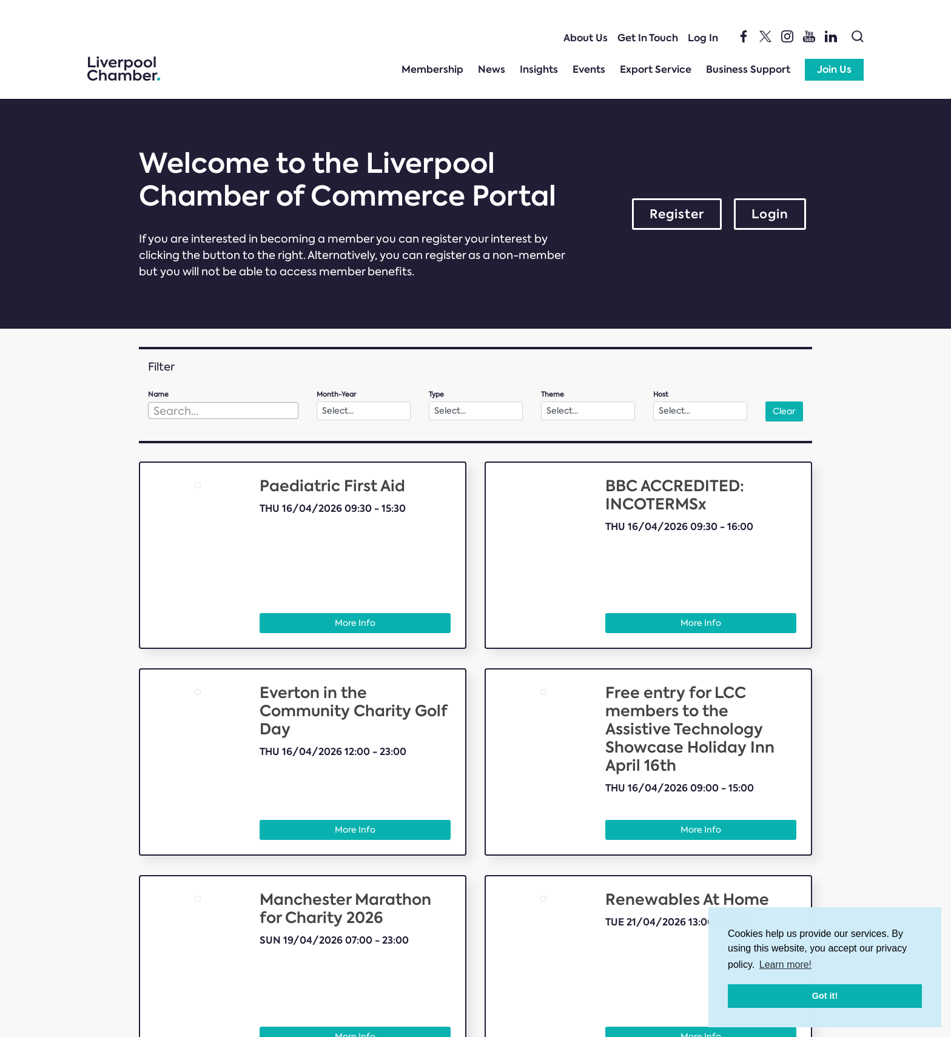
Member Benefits (376, 864)
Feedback (496, 965)
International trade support (532, 864)
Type (436, 394)
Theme (552, 394)
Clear (784, 411)
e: (221, 987)
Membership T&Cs (513, 940)
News (491, 69)
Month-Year (336, 394)
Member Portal (507, 902)
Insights (539, 69)
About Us (585, 38)
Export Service (655, 69)
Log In (703, 38)
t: (166, 975)
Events (589, 69)
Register (677, 214)
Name (158, 394)
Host (660, 394)
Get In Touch (647, 38)
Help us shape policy (517, 889)
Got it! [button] (825, 996)
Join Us (834, 69)
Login (769, 214)
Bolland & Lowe (696, 900)
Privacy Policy (504, 927)
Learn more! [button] (785, 964)
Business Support (748, 69)
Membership (432, 69)
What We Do (502, 838)
